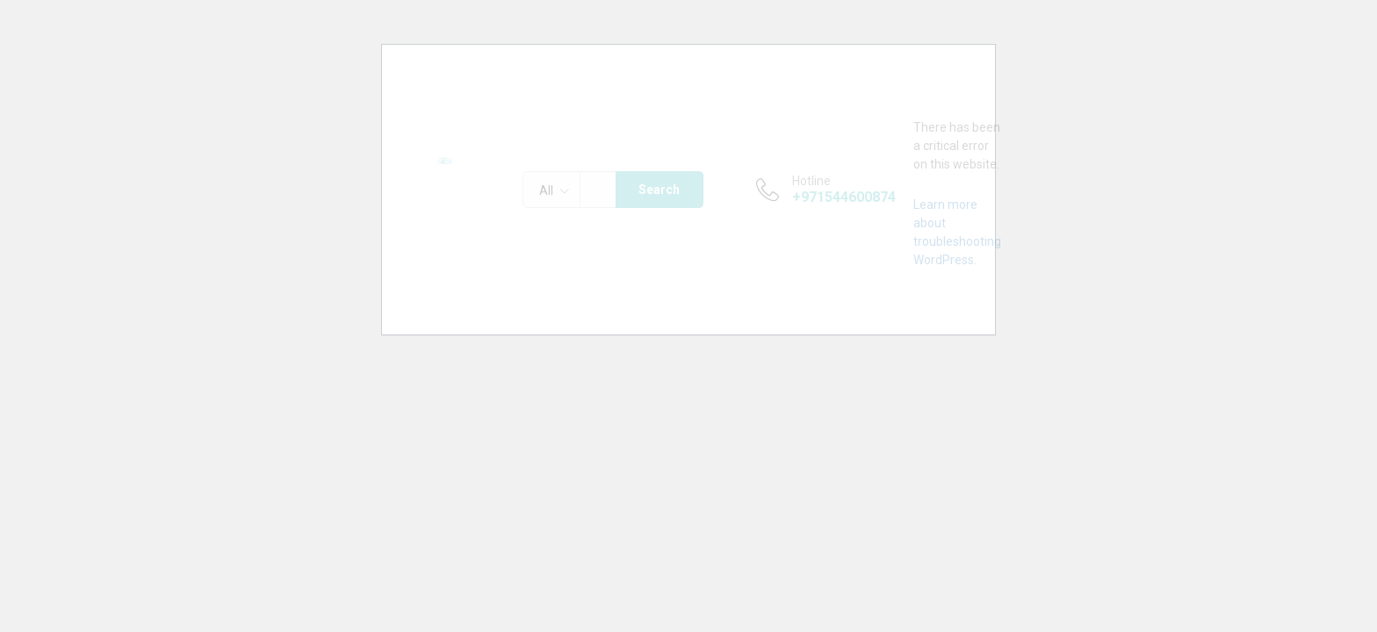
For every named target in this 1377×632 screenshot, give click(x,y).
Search (659, 190)
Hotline (811, 181)
